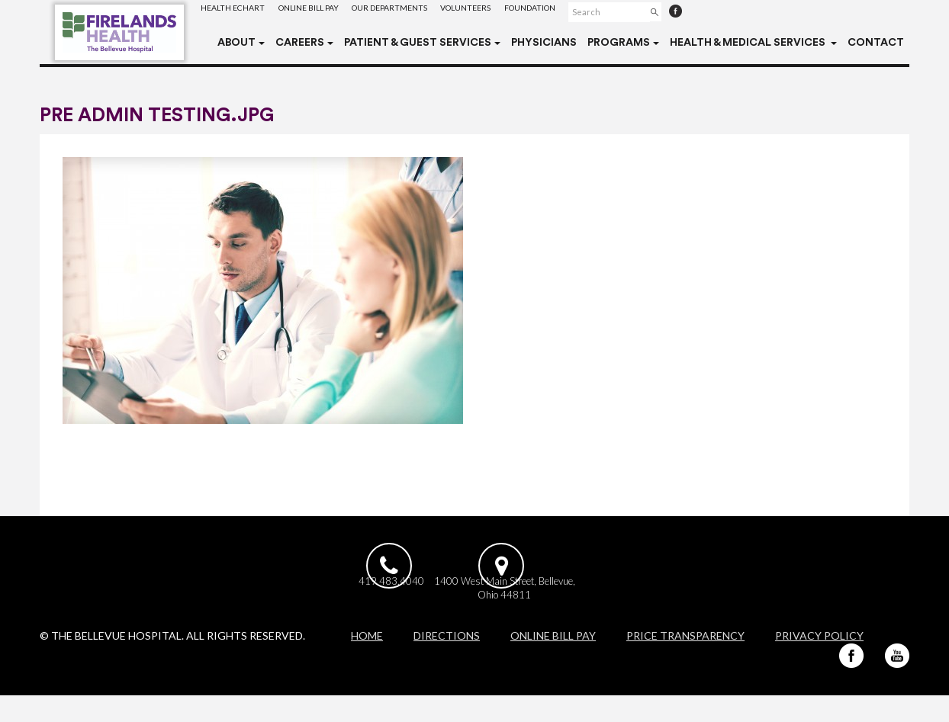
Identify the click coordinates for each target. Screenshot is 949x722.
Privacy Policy (819, 662)
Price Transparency (685, 662)
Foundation (572, 11)
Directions (446, 662)
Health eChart (236, 11)
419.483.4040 (391, 603)
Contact (876, 42)
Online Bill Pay (321, 11)
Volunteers (499, 11)
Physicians (544, 42)
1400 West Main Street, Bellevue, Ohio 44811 (555, 610)
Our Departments (413, 11)
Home (367, 662)
